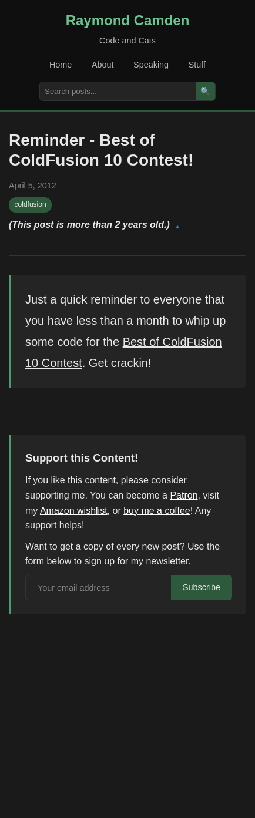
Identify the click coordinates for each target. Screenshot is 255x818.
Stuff (197, 64)
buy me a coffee (156, 511)
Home (60, 64)
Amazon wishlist (74, 511)
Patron (183, 495)
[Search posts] (118, 91)
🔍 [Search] (205, 91)
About (103, 64)
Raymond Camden (128, 20)
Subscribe (201, 587)
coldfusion (30, 204)
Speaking (151, 64)
